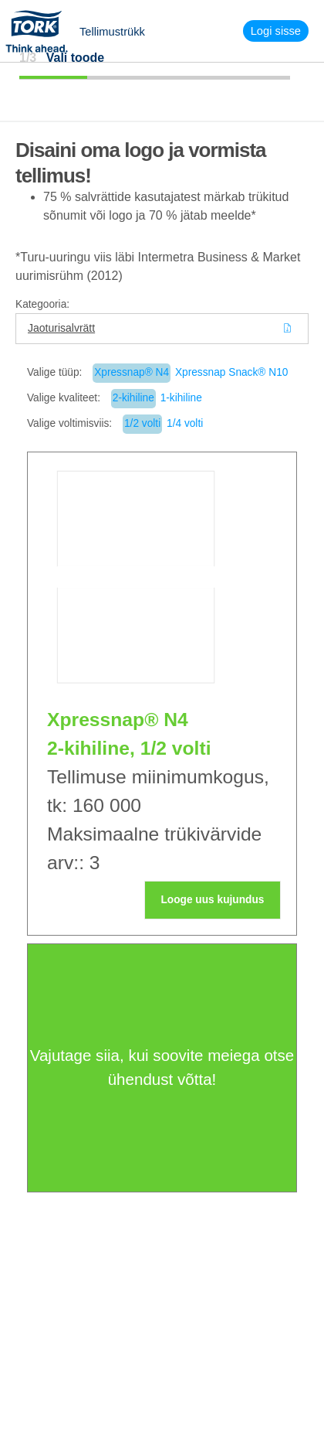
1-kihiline (181, 398)
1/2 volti (142, 423)
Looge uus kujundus (212, 900)
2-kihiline (133, 398)
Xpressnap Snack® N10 (231, 372)
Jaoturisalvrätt (61, 328)
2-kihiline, (91, 748)
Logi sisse (276, 31)
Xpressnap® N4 (131, 372)
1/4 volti (185, 423)
